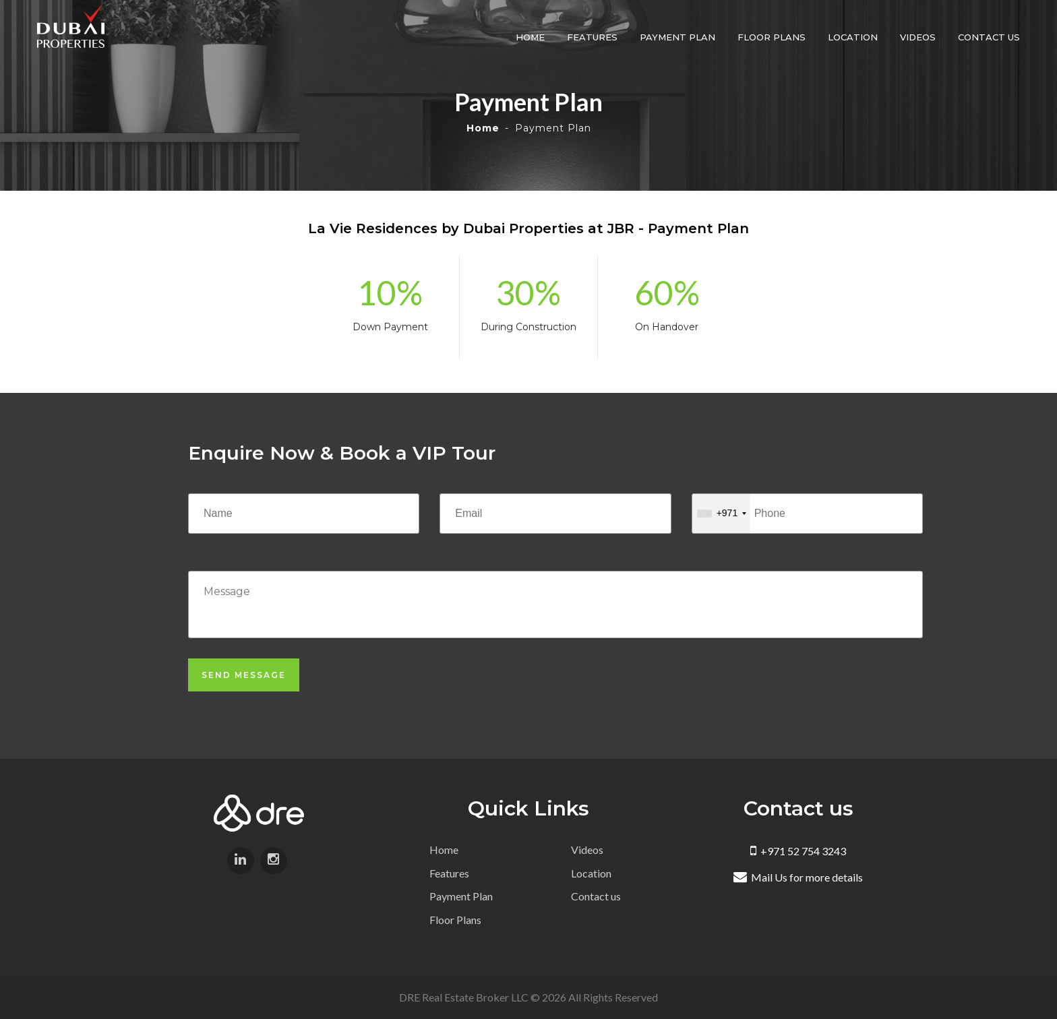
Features (592, 37)
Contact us (989, 37)
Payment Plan (677, 37)
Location (853, 37)
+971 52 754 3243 (798, 850)
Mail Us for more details (798, 877)
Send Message (244, 675)
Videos (918, 37)
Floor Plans (771, 37)
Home (530, 37)
